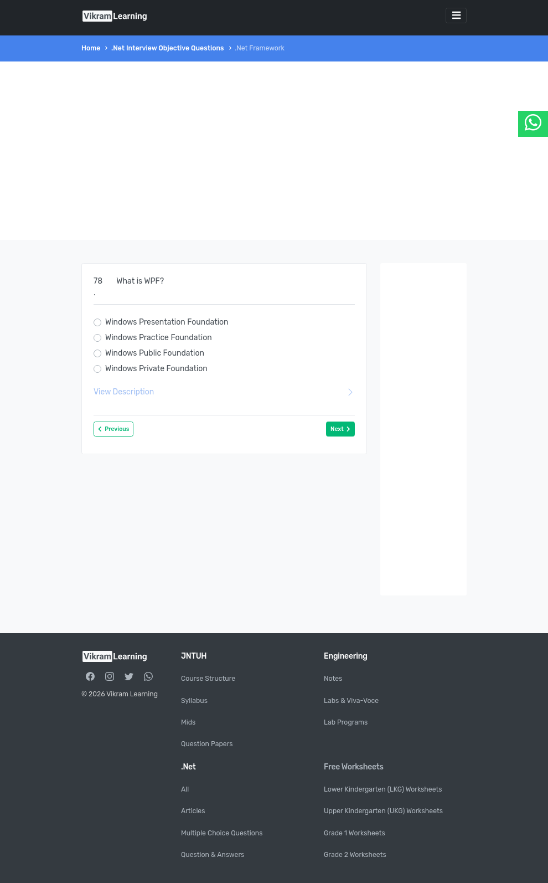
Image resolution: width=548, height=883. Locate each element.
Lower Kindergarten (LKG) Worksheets (383, 789)
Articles (193, 811)
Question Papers (207, 744)
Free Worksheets (354, 767)
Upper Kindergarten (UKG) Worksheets (383, 811)
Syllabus (194, 701)
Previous (113, 429)
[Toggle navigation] (456, 15)
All (185, 789)
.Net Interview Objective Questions (167, 48)
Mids (188, 722)
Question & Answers (212, 855)
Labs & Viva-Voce (351, 701)
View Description (224, 392)
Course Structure (208, 678)
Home (90, 48)
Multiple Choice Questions (221, 833)
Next (340, 429)
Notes (333, 678)
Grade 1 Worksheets (354, 833)
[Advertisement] (274, 150)
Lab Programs (346, 722)
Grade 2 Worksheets (355, 855)
